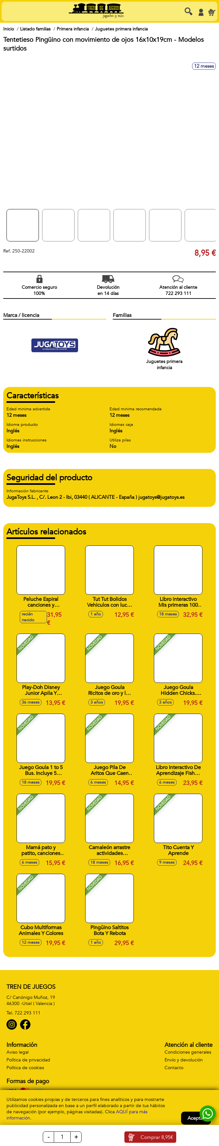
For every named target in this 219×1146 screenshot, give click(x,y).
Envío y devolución (184, 1060)
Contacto (174, 1068)
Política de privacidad (28, 1060)
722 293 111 (27, 1013)
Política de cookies (25, 1068)
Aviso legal (17, 1052)
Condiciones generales (188, 1052)
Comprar (157, 1137)
